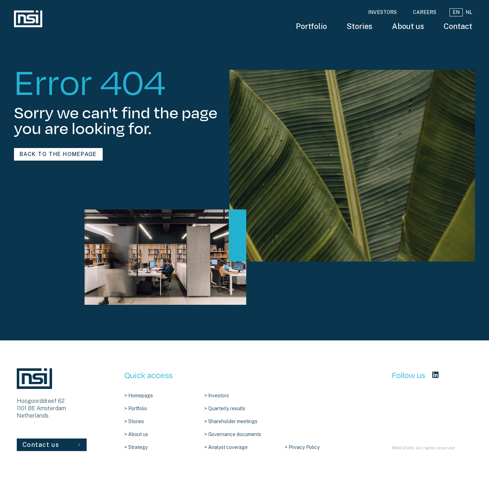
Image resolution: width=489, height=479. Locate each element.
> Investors (216, 395)
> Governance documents (232, 434)
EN (456, 12)
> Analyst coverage (226, 447)
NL (469, 12)
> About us (136, 434)
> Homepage (138, 395)
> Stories (134, 421)
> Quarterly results (224, 408)
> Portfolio (135, 408)
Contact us (51, 444)
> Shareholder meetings (230, 421)
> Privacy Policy (302, 447)
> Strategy (136, 447)
